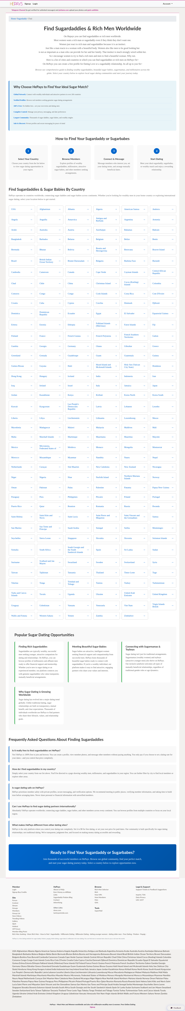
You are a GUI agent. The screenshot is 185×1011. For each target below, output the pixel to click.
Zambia (164, 993)
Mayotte (59, 975)
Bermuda (62, 954)
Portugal (86, 981)
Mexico (67, 975)
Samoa (73, 984)
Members (16, 911)
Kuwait (157, 969)
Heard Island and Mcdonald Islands (133, 966)
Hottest (15, 926)
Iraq (71, 969)
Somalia (55, 987)
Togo (79, 990)
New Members (100, 897)
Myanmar (158, 975)
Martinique (32, 975)
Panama (24, 981)
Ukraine (23, 993)
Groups (15, 908)
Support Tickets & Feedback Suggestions (151, 889)
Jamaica (92, 969)
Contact (56, 900)
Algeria (38, 951)
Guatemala (81, 966)
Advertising (57, 902)
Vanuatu (83, 993)
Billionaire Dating (82, 934)
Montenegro (138, 984)
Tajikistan (46, 990)
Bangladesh (17, 954)
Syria (32, 990)
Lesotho (59, 972)
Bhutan (69, 954)
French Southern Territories (132, 963)
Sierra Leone (159, 984)
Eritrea (22, 963)
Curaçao (38, 978)
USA (14, 951)
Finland (81, 963)
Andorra (60, 951)
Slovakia (25, 987)
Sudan (128, 987)
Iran (67, 969)
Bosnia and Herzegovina (89, 954)
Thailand (62, 990)
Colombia (167, 957)
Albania (31, 951)
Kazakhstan (113, 969)
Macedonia (119, 972)
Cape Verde (70, 957)
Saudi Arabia (113, 984)
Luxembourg (101, 972)
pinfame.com (64, 10)
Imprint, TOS (140, 895)
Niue (104, 978)
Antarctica (82, 951)
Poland (79, 981)
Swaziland (166, 987)
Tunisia (116, 990)
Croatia (70, 960)
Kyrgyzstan (166, 969)
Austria (141, 951)
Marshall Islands (19, 975)
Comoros (16, 960)
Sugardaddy (22, 19)
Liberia (67, 972)
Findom (136, 934)
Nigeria (98, 978)
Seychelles (148, 984)
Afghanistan (22, 951)
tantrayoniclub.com (60, 913)
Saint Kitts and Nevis (156, 981)
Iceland (48, 969)
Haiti (115, 966)
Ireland (76, 969)
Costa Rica (49, 960)
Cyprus (81, 960)
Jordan (105, 969)
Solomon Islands (44, 987)
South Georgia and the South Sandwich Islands (91, 987)
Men (96, 900)
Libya (72, 972)
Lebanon (52, 972)
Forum (14, 900)
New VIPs (98, 895)
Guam (73, 966)
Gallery (15, 921)
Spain (114, 987)
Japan (99, 969)
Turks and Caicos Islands (149, 990)
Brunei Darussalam (162, 954)
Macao (110, 972)
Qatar (103, 981)
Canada (61, 957)
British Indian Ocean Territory (141, 954)
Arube (126, 951)
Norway (145, 978)
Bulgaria (16, 957)
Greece (38, 966)
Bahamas (158, 951)
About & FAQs (58, 889)
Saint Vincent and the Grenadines (55, 984)
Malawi (138, 972)
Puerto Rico (95, 981)
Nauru (15, 978)
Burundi (35, 957)
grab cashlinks (92, 10)
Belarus (35, 954)
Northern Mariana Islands (131, 978)
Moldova (103, 975)
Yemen (157, 993)
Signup (28, 3)
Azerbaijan (149, 951)
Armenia (120, 951)
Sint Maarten (48, 978)
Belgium (42, 954)
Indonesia (61, 969)
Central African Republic (100, 957)
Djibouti (104, 960)
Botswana (105, 954)
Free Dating (127, 934)
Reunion (110, 981)
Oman (152, 978)
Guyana (109, 966)
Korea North (137, 969)
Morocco (138, 975)
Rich (96, 892)
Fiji (76, 963)
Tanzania (54, 990)
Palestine (16, 981)
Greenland (46, 966)
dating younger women (98, 934)
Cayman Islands (82, 957)
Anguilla (74, 951)
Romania (118, 981)
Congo (23, 960)
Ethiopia (35, 963)
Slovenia (33, 987)
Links (55, 895)
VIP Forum (16, 929)
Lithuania (92, 972)
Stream (15, 905)
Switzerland (25, 990)
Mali (160, 972)
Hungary (41, 969)
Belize (49, 954)
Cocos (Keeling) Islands (152, 957)
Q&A (14, 924)
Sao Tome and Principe (97, 984)
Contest (15, 903)
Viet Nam (100, 993)
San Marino (82, 984)
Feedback (176, 1008)
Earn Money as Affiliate (62, 892)
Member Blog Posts (19, 931)
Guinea (89, 966)
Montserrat (129, 975)
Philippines (63, 981)
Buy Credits (22, 892)
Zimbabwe (17, 996)
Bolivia (76, 954)
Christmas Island (134, 957)
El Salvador (154, 960)
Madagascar (129, 972)
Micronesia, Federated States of (85, 975)
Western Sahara (147, 993)
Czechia (88, 960)
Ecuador (139, 960)
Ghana (24, 966)
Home (13, 19)
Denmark (96, 960)
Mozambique (148, 975)
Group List (16, 913)
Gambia (154, 963)
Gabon (148, 963)
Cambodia (43, 957)
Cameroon (53, 957)
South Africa (64, 987)
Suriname (136, 987)
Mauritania (42, 975)
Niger (92, 978)
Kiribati (128, 969)
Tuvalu (163, 990)
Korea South (148, 969)
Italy (87, 969)
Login (35, 3)
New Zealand (74, 978)
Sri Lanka (121, 987)
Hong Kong (32, 969)
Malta (165, 972)
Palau (165, 978)
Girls (96, 902)
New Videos (16, 916)
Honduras (22, 969)
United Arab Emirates (36, 993)
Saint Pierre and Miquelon (28, 984)
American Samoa (48, 951)
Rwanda (131, 981)
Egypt (145, 960)
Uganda (15, 993)
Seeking (23, 934)
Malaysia (146, 972)
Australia (134, 951)
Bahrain (166, 951)
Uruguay (65, 993)
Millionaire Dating (67, 934)
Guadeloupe (64, 966)
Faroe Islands (69, 963)
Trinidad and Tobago (104, 990)
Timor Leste (71, 990)
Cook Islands (38, 960)
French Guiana (98, 963)
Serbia (129, 984)
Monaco (110, 975)
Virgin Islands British (114, 993)
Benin (54, 954)
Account (167, 3)
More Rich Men (33, 934)
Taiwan (38, 990)
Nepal (20, 978)
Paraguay (50, 981)
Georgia (161, 963)
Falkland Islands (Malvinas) (51, 963)
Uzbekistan (74, 993)
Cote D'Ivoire (60, 960)
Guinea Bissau (99, 966)
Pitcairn (72, 981)
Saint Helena (141, 981)
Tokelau (85, 990)
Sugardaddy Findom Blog (62, 897)
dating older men (115, 934)
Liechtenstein (81, 972)
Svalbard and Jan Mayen (151, 987)
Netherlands (29, 978)
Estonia (28, 963)
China (124, 957)
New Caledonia (61, 978)
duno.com (57, 910)
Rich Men (16, 934)
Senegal (122, 984)
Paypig (142, 934)
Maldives (154, 972)
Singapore (16, 987)
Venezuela (91, 993)
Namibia (166, 975)
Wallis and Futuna (131, 993)
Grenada (55, 966)
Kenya (121, 969)
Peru (56, 981)
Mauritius (51, 975)
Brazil (125, 954)
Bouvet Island (116, 954)
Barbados (27, 954)
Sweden (15, 990)
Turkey (122, 990)
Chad (114, 957)
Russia (125, 981)
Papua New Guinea (36, 981)
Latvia (45, 972)
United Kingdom (53, 993)
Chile (119, 957)
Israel (82, 969)
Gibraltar (31, 966)
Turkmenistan (132, 990)
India (54, 969)
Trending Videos (18, 918)
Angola (67, 951)
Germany (16, 966)
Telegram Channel (18, 10)
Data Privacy (140, 897)
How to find (44, 934)
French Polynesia (112, 963)
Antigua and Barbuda (97, 951)
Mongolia (119, 975)
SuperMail (98, 911)
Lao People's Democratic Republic (27, 972)
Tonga (92, 990)
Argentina (111, 951)
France (88, 963)
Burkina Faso (25, 957)
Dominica (113, 960)
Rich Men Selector (102, 889)
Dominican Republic (126, 960)
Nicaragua (85, 978)
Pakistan (159, 978)
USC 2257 (140, 900)
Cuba (75, 960)
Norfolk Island (113, 978)
